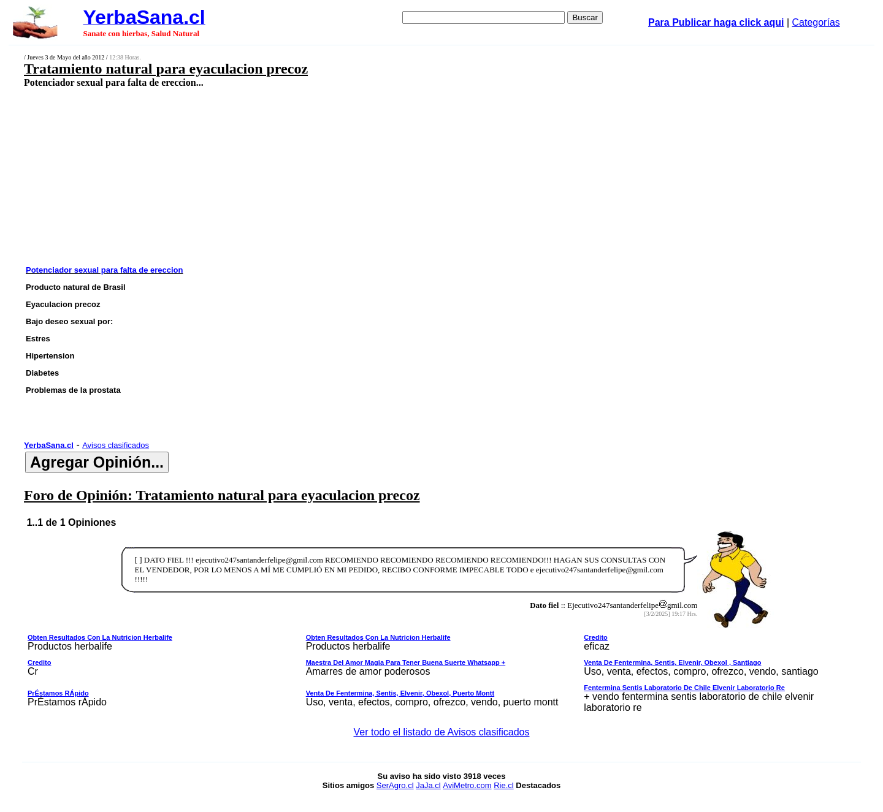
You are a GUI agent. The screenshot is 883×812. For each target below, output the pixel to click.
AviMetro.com (467, 785)
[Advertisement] (354, 176)
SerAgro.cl (395, 785)
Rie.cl (504, 785)
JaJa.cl (428, 785)
